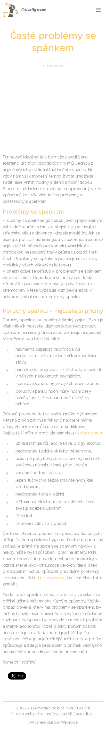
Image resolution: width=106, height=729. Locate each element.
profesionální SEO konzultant (70, 713)
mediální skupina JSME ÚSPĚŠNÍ (63, 708)
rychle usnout (88, 433)
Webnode (69, 722)
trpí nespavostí (50, 578)
